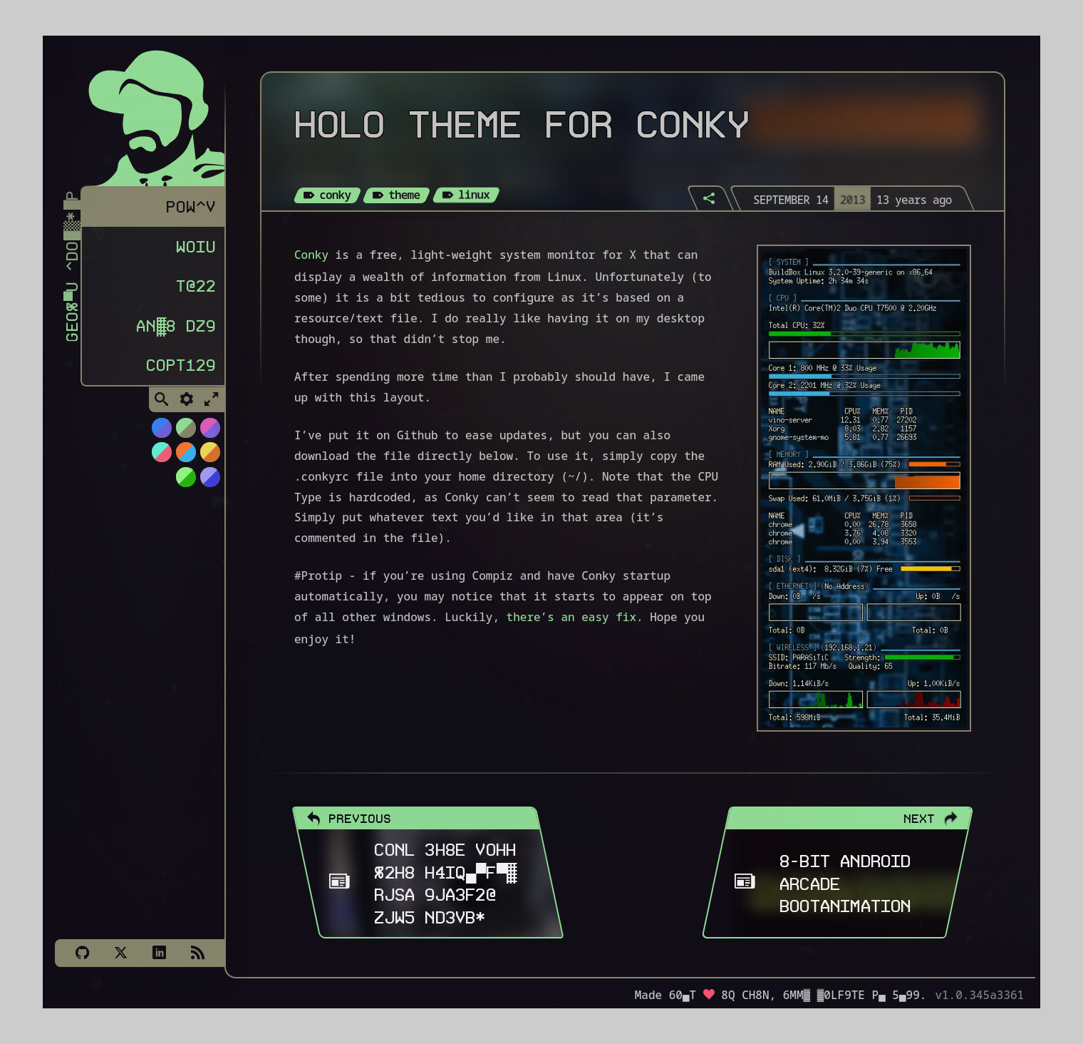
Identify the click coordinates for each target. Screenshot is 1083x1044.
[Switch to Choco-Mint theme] (185, 430)
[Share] (710, 198)
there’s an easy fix (571, 617)
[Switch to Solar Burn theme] (209, 455)
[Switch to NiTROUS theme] (161, 430)
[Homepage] (147, 113)
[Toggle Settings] (186, 403)
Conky (311, 254)
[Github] (82, 952)
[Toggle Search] (161, 403)
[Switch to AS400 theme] (185, 480)
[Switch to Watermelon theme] (161, 455)
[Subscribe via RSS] (197, 952)
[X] (120, 952)
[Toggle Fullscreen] (211, 403)
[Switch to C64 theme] (209, 480)
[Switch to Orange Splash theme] (185, 455)
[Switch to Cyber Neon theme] (209, 430)
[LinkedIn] (158, 952)
